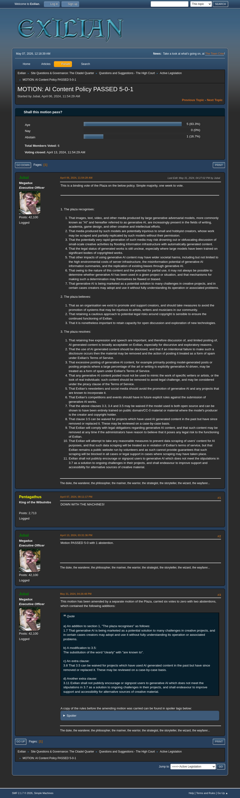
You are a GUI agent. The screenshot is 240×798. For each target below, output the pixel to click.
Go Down (23, 165)
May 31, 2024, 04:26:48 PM (75, 593)
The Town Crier (214, 53)
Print (219, 165)
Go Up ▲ (223, 793)
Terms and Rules (205, 793)
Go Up (20, 741)
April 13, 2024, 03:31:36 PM (76, 535)
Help (191, 793)
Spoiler (71, 715)
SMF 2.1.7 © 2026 (22, 793)
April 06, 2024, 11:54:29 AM (76, 177)
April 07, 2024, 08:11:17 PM (76, 496)
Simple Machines (43, 793)
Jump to (164, 766)
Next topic (215, 100)
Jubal (24, 178)
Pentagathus (30, 497)
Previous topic (193, 100)
